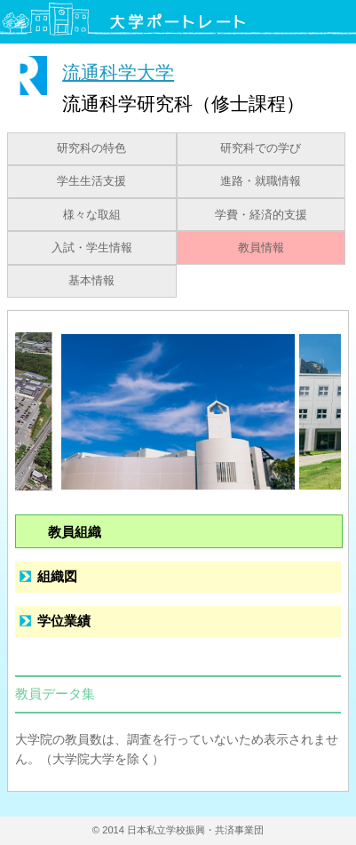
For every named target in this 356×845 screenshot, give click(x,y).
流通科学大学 (118, 71)
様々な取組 (92, 215)
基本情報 (91, 281)
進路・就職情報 (260, 181)
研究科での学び (260, 148)
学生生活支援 (91, 181)
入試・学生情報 (91, 248)
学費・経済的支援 (261, 215)
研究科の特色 (91, 148)
